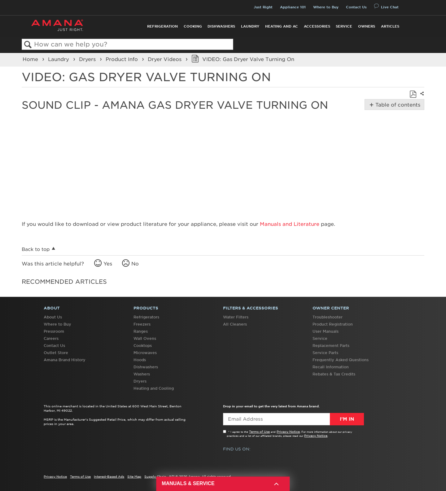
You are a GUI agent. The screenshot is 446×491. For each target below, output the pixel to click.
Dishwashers (221, 26)
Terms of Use (259, 431)
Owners (366, 26)
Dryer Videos (165, 59)
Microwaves (145, 352)
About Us (53, 317)
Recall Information (331, 367)
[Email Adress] (293, 419)
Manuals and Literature (289, 224)
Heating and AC (281, 26)
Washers (141, 374)
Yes (107, 264)
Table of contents (397, 105)
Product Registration (333, 324)
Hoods (139, 359)
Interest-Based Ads (109, 476)
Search (28, 44)
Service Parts (325, 352)
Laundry (250, 26)
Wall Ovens (144, 338)
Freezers (142, 324)
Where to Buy (326, 7)
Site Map (134, 476)
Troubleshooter (328, 317)
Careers (51, 338)
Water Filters (235, 317)
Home (31, 59)
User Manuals (326, 331)
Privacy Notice (288, 431)
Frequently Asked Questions (341, 359)
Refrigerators (146, 317)
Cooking (193, 26)
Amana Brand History (64, 359)
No (135, 264)
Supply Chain (155, 476)
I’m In (347, 419)
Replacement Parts (331, 345)
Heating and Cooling (153, 388)
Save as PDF (412, 94)
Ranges (140, 331)
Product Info (122, 59)
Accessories (317, 26)
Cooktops (142, 345)
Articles (390, 26)
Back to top (36, 249)
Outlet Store (56, 352)
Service (344, 26)
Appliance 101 (293, 7)
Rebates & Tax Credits (334, 374)
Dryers (88, 59)
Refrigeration (162, 26)
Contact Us (356, 7)
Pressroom (54, 331)
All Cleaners (235, 324)
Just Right (263, 7)
